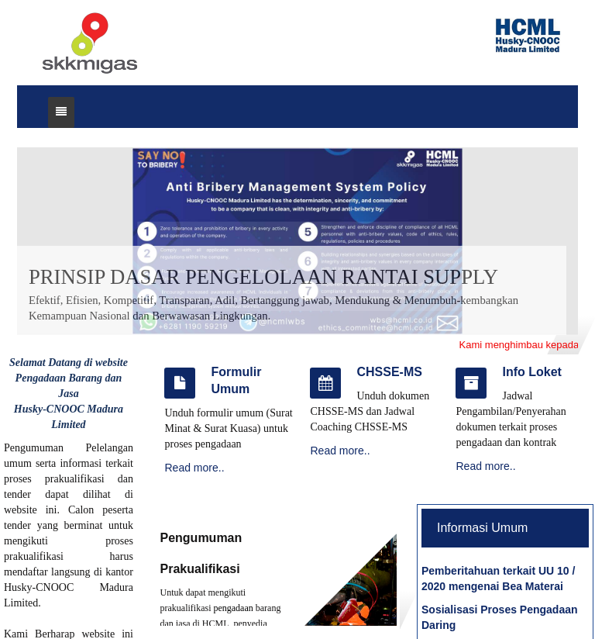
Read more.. (194, 467)
